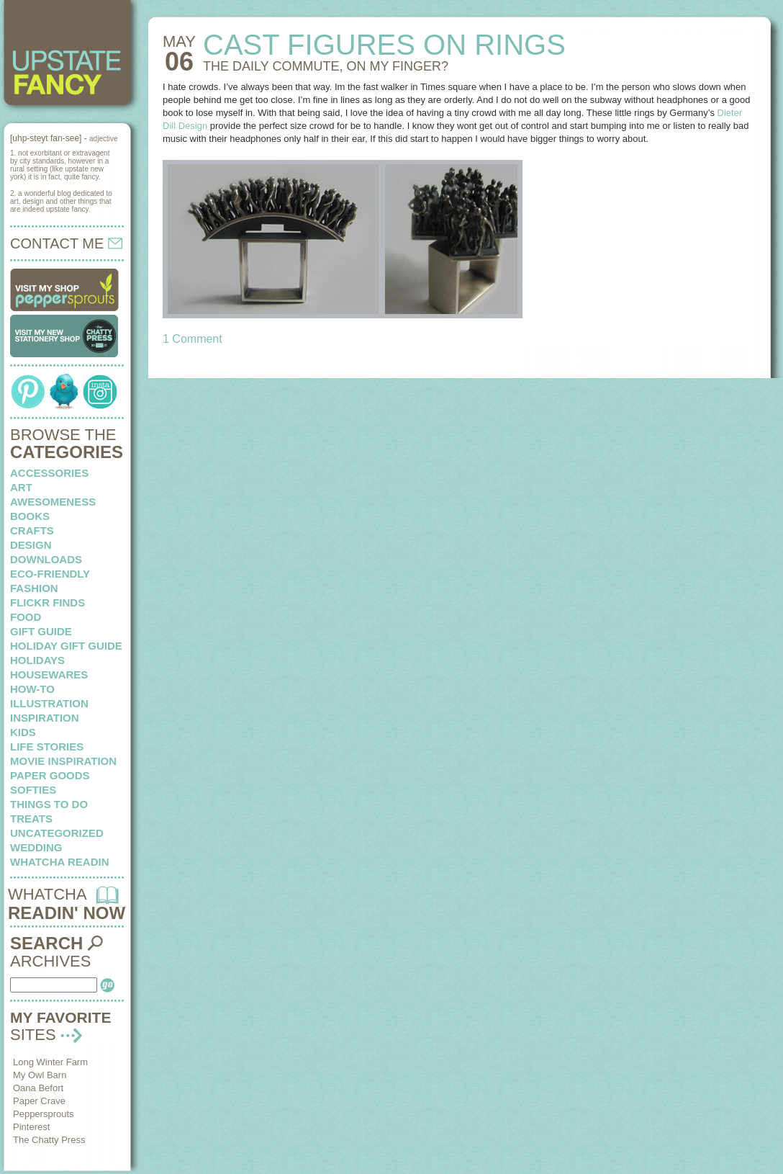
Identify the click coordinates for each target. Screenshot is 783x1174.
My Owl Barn (39, 1075)
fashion (34, 588)
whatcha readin (59, 862)
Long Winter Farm (50, 1062)
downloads (46, 559)
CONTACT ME (66, 243)
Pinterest (31, 1126)
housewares (49, 674)
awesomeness (53, 502)
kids (23, 732)
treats (31, 818)
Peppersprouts (43, 1113)
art (21, 487)
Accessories (49, 473)
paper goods (50, 775)
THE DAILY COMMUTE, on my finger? (325, 66)
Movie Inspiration (63, 761)
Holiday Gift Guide (66, 646)
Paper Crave (39, 1100)
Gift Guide (41, 631)
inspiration (44, 718)
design (31, 545)
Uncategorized (57, 833)
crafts (32, 530)
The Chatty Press (49, 1139)
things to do (49, 804)
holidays (37, 660)
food (25, 617)
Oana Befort (38, 1088)
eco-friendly (50, 574)
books (30, 516)
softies (33, 790)
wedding (36, 847)
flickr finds (47, 602)
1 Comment (192, 339)
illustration (49, 703)
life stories (46, 746)
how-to (32, 689)
